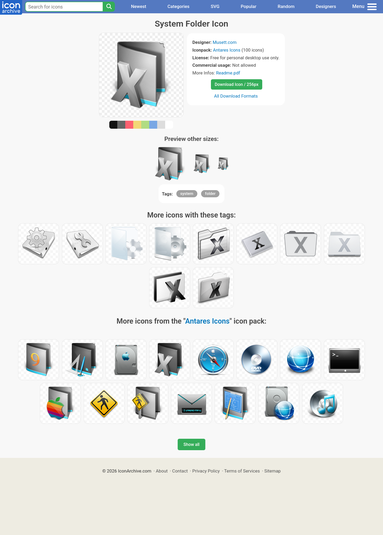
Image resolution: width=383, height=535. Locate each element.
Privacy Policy (206, 471)
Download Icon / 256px (236, 84)
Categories (179, 6)
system (186, 193)
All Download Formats (236, 96)
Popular (248, 6)
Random (286, 6)
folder (210, 193)
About (162, 471)
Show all (191, 444)
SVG (215, 6)
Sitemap (272, 471)
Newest (138, 6)
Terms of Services (242, 471)
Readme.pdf (228, 73)
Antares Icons (226, 50)
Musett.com (224, 42)
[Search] (109, 7)
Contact (180, 471)
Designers (326, 6)
